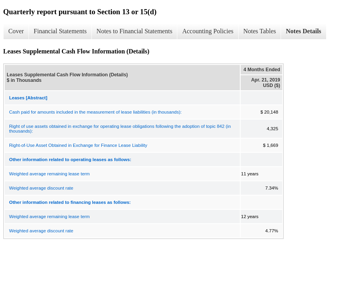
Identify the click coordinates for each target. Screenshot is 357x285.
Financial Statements (60, 31)
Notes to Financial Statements (135, 31)
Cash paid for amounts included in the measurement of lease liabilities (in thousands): (95, 112)
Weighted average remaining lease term (49, 173)
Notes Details (303, 31)
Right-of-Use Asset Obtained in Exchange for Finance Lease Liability (78, 145)
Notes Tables (259, 31)
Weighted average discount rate (41, 188)
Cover (16, 31)
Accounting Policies (207, 31)
